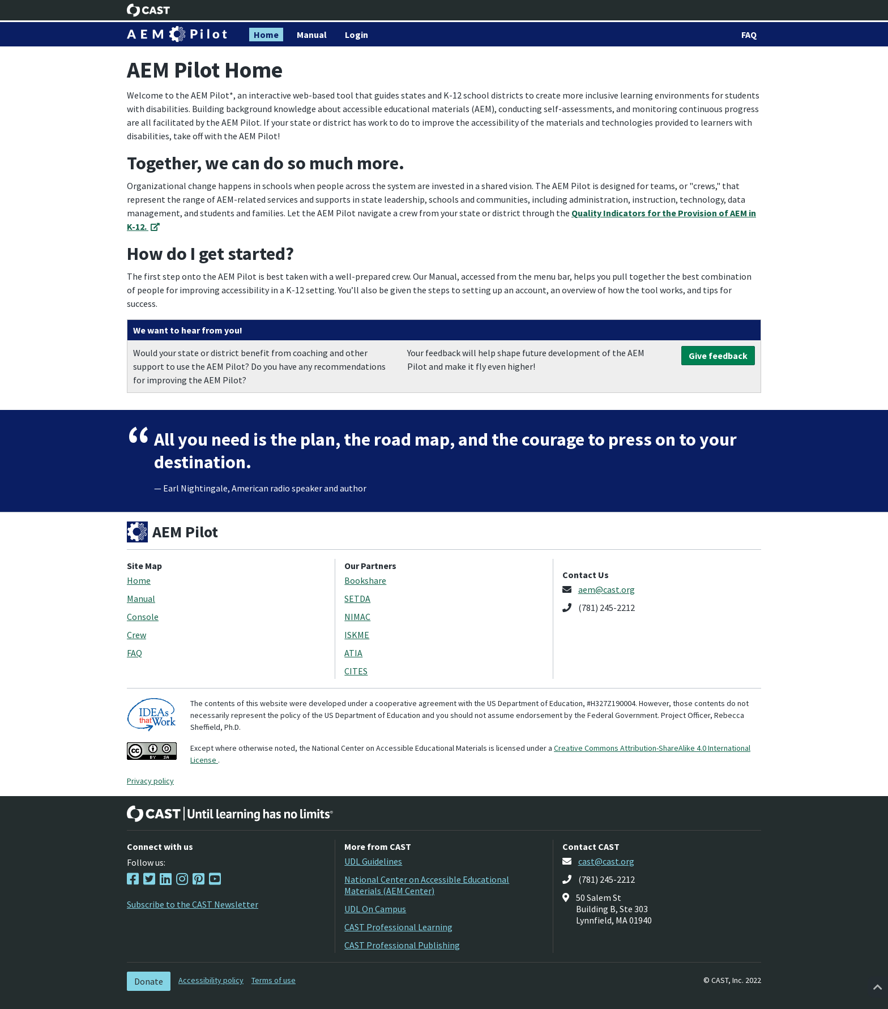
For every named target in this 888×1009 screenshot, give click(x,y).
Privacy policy (150, 781)
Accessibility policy (211, 980)
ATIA (353, 653)
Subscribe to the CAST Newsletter (192, 904)
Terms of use (273, 980)
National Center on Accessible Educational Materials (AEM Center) (426, 885)
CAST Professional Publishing (402, 945)
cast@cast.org (606, 861)
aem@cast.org (606, 589)
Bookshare (365, 580)
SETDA (357, 598)
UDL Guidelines (373, 861)
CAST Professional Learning (398, 927)
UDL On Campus (375, 908)
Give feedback (718, 355)
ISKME (356, 634)
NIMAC (357, 616)
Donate (148, 981)
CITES (356, 671)
